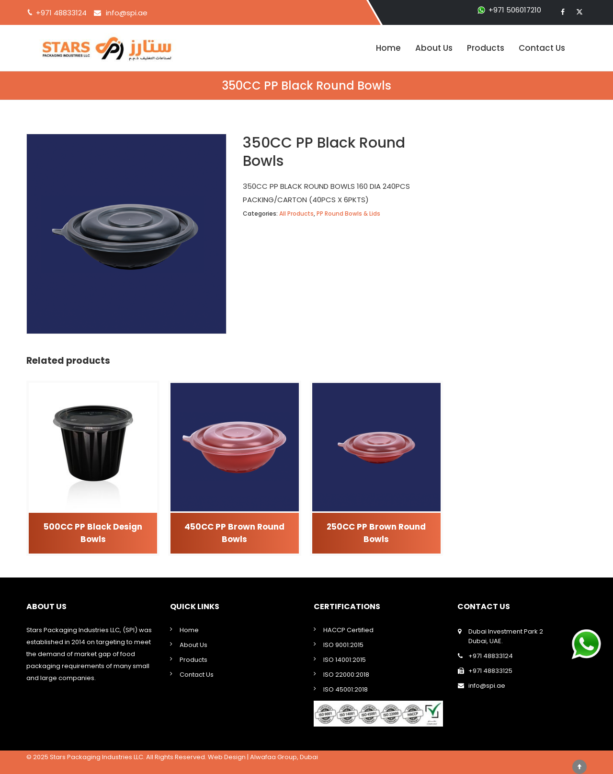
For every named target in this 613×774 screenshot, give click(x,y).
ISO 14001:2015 (344, 659)
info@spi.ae (127, 13)
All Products (296, 213)
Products (485, 48)
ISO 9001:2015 (343, 644)
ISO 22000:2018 (346, 674)
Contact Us (542, 48)
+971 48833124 (490, 655)
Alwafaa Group (273, 757)
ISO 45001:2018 (345, 689)
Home (388, 48)
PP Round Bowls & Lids (348, 213)
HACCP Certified (348, 630)
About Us (434, 48)
